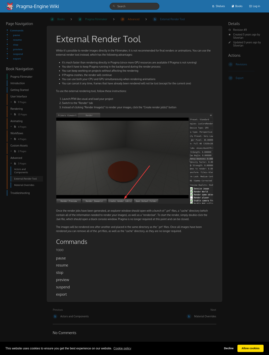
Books (236, 6)
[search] (134, 6)
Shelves (218, 6)
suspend (18, 53)
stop (15, 44)
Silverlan (238, 37)
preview (17, 49)
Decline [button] (229, 348)
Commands (16, 30)
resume (17, 39)
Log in (254, 6)
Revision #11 (237, 29)
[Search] (114, 6)
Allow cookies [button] (250, 348)
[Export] (245, 78)
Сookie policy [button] (122, 348)
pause (16, 35)
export (17, 58)
